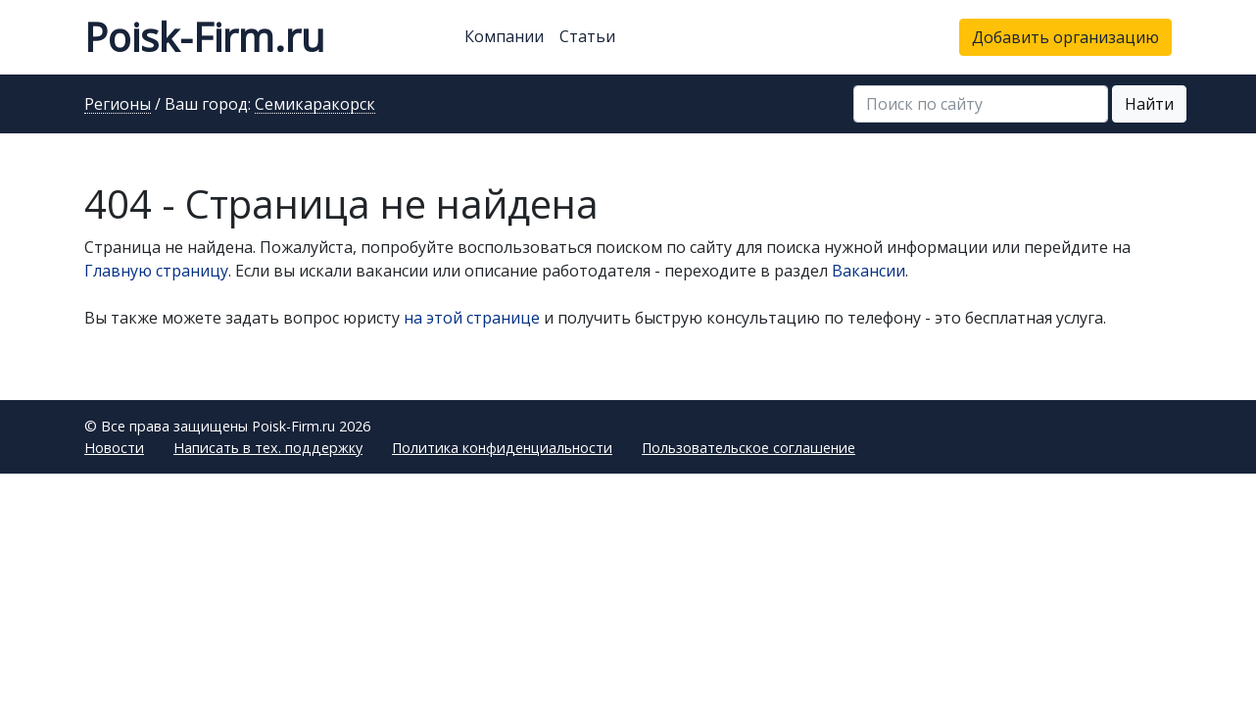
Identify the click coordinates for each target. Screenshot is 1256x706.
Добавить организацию (1065, 37)
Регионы (117, 105)
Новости (114, 447)
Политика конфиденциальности (502, 447)
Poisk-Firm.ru (204, 37)
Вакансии (868, 270)
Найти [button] (1149, 104)
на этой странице (472, 317)
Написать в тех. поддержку (267, 447)
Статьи (587, 36)
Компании (504, 36)
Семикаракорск (315, 105)
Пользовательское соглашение (748, 447)
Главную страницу (156, 270)
